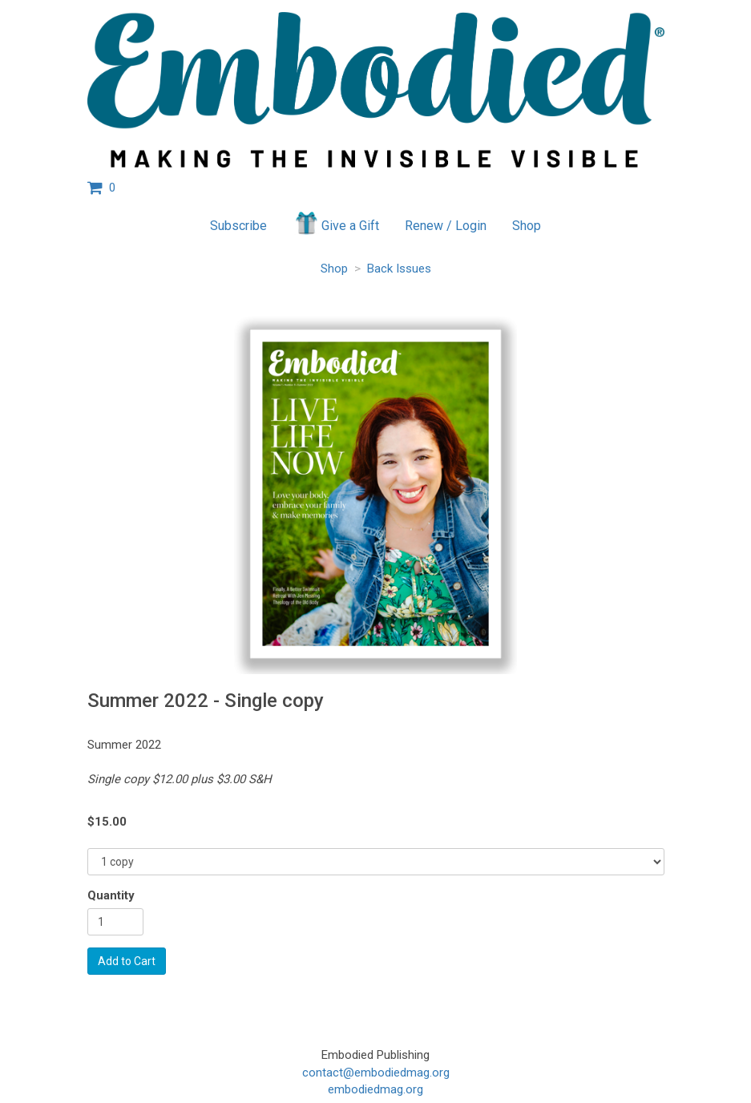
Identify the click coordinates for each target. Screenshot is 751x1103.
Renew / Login (446, 225)
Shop (526, 225)
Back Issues (399, 268)
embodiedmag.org (375, 1089)
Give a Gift (336, 223)
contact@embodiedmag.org (376, 1072)
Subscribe (238, 225)
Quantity (111, 895)
